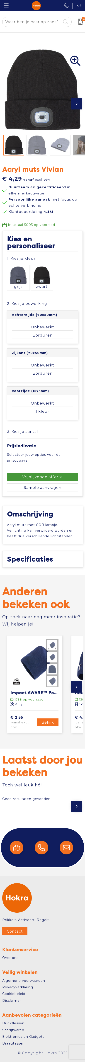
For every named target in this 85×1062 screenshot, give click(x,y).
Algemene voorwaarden (23, 981)
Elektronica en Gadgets (23, 1037)
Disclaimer (11, 1001)
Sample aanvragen (42, 487)
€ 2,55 (23, 722)
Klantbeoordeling (31, 211)
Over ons (10, 958)
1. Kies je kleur (21, 258)
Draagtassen (13, 1043)
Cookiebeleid (13, 994)
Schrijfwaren (13, 1030)
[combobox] (32, 22)
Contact (15, 931)
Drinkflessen (13, 1023)
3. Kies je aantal (22, 431)
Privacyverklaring (17, 987)
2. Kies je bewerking (27, 303)
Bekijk (47, 722)
